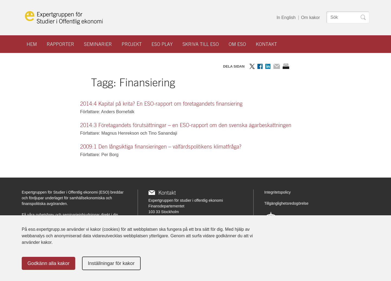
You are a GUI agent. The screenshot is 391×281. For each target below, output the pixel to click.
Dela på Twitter (252, 66)
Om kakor (310, 17)
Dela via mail (276, 66)
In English (285, 17)
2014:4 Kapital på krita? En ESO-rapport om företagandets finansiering (161, 103)
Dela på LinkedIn (267, 66)
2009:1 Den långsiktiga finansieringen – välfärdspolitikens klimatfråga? (160, 146)
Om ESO (237, 44)
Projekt (132, 44)
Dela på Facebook (260, 66)
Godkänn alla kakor (48, 263)
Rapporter (60, 44)
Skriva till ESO (200, 44)
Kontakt (266, 44)
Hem (32, 44)
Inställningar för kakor (111, 263)
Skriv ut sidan (286, 66)
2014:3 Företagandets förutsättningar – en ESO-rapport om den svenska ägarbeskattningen (185, 125)
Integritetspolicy (277, 192)
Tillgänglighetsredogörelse (286, 203)
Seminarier (98, 44)
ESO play (162, 44)
